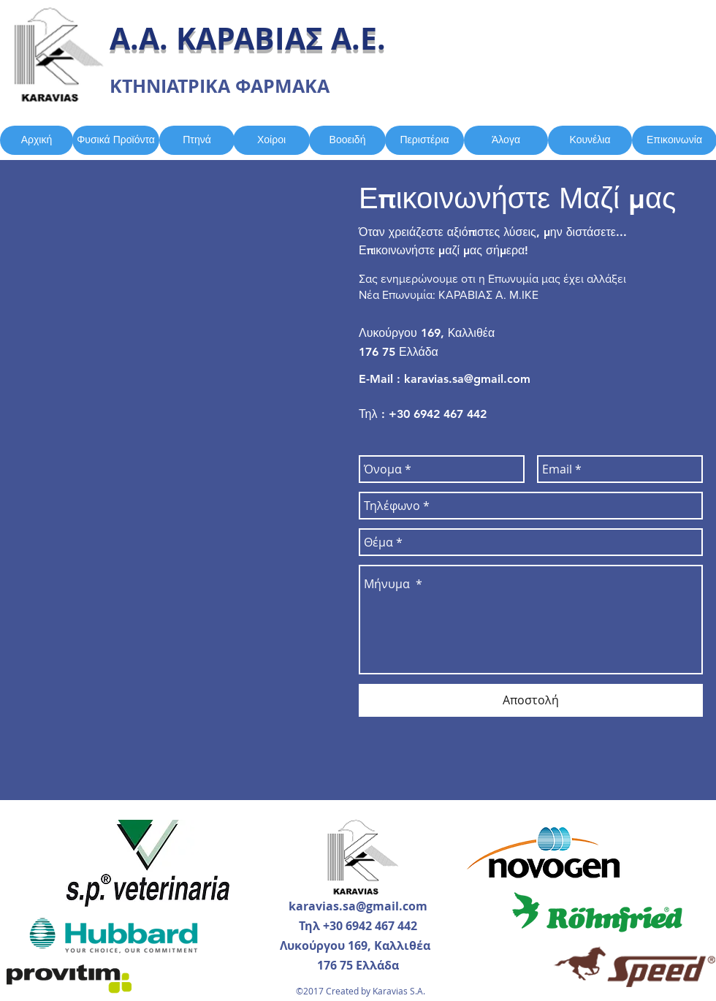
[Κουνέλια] (590, 140)
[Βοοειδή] (347, 140)
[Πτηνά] (197, 140)
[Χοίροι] (271, 140)
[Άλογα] (506, 140)
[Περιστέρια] (424, 140)
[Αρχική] (36, 140)
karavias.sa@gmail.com (467, 379)
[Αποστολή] (531, 700)
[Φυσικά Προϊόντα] (115, 140)
